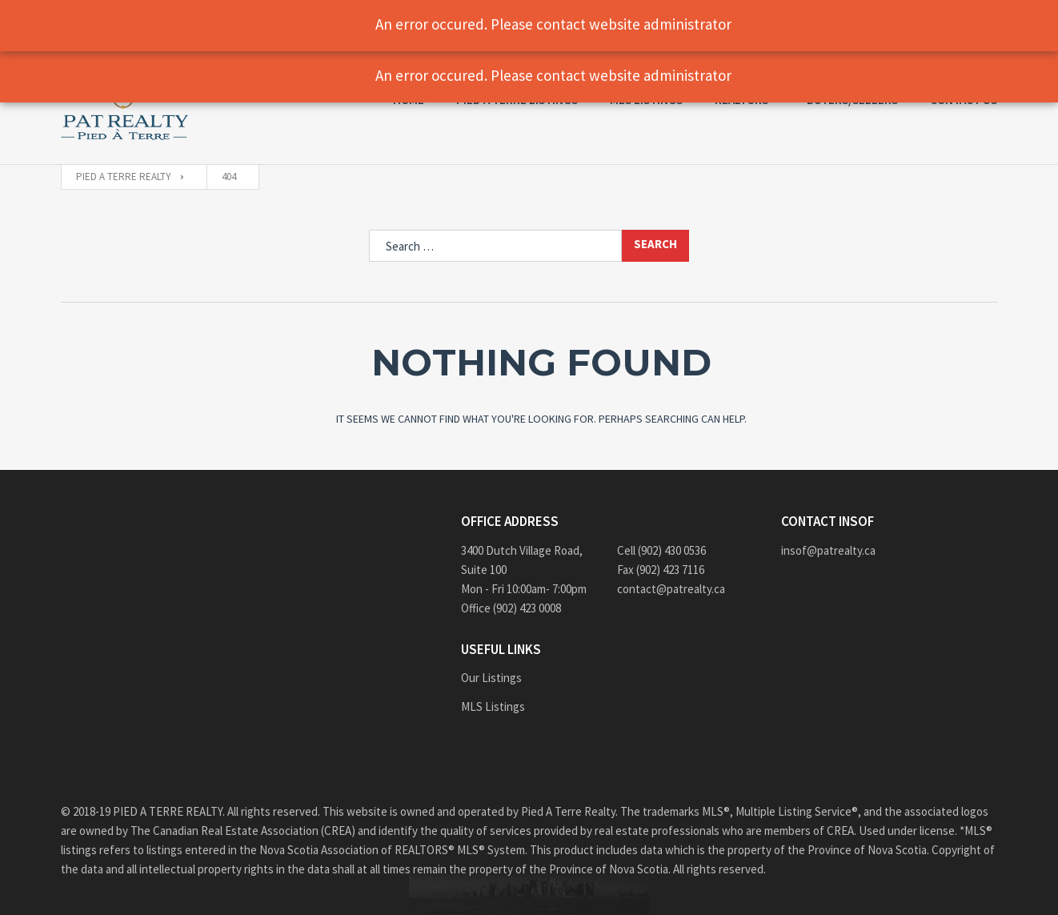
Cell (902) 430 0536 (661, 550)
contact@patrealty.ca (671, 588)
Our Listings (491, 677)
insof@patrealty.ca (828, 550)
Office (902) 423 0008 (511, 608)
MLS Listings (493, 706)
